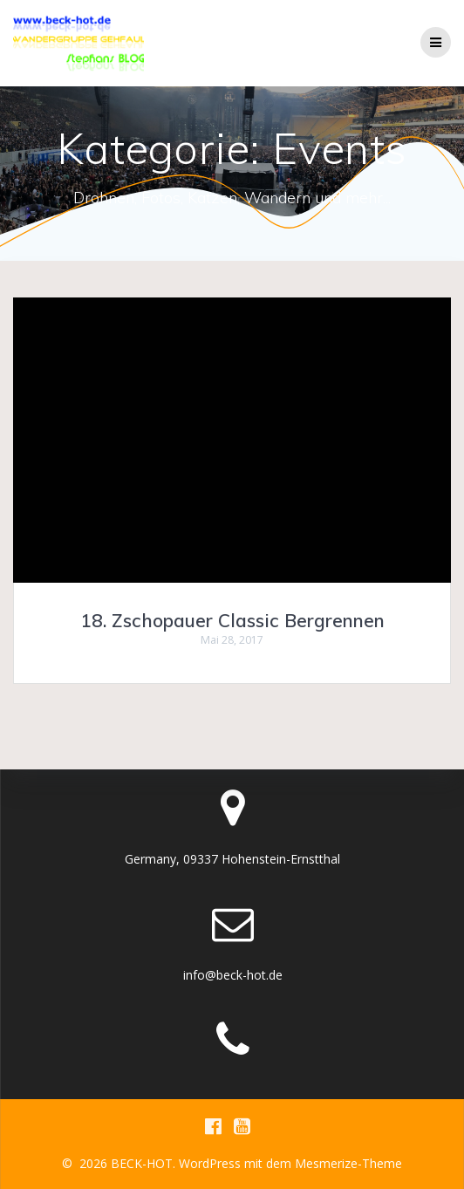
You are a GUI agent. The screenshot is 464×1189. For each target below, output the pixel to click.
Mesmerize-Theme (348, 1163)
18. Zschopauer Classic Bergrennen (232, 620)
